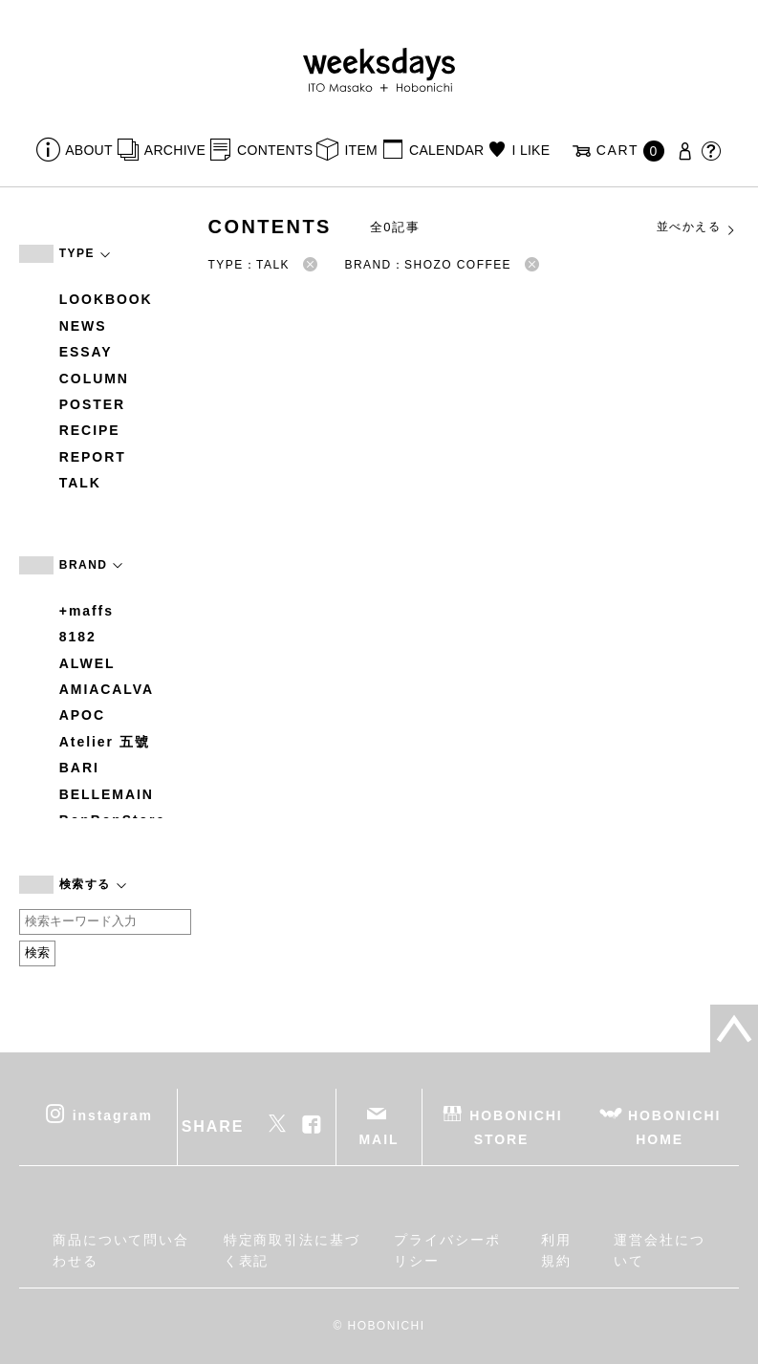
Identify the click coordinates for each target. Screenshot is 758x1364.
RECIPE (89, 430)
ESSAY (86, 351)
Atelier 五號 (104, 741)
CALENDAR (446, 150)
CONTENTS (275, 150)
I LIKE (531, 150)
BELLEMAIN (106, 794)
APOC (82, 715)
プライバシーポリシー (447, 1250)
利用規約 (556, 1250)
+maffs (86, 610)
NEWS (83, 326)
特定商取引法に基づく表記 (292, 1250)
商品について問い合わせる (121, 1250)
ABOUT (89, 150)
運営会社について (659, 1250)
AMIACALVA (106, 689)
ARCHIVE (175, 150)
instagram (113, 1114)
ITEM (361, 150)
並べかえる (697, 227)
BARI (79, 767)
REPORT (92, 457)
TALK (80, 482)
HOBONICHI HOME (674, 1126)
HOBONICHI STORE (515, 1126)
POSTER (92, 404)
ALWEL (87, 663)
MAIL (379, 1139)
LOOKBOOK (106, 299)
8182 (78, 636)
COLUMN (94, 378)
